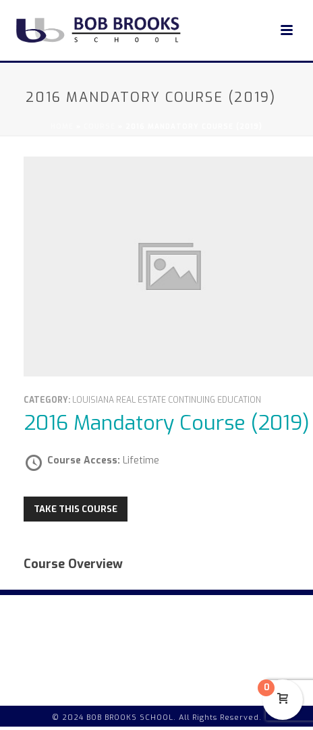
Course (99, 126)
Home (62, 126)
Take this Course (75, 509)
